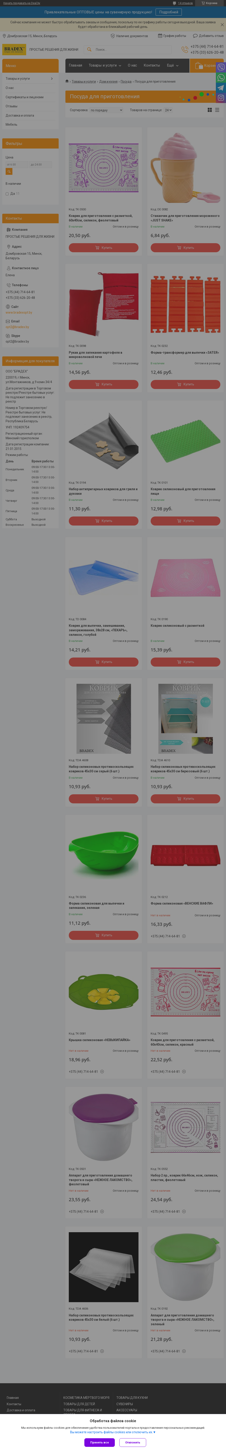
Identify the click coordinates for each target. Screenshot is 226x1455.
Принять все (99, 1442)
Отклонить (132, 1442)
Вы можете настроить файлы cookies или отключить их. (111, 1432)
